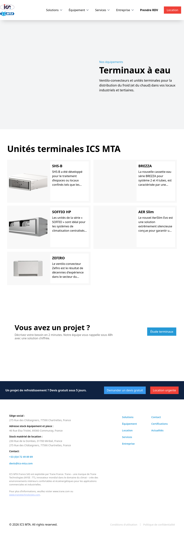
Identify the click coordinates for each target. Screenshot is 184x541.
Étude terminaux (161, 332)
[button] (54, 10)
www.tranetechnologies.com (24, 494)
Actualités (157, 430)
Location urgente (164, 390)
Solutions (52, 10)
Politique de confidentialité (159, 524)
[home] (7, 10)
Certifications (159, 423)
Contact (156, 417)
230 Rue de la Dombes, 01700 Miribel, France (35, 441)
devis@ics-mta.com (21, 463)
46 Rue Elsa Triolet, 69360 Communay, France (36, 430)
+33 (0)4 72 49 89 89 (21, 456)
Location (127, 430)
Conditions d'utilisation (123, 524)
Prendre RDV (149, 10)
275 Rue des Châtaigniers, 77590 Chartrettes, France (40, 420)
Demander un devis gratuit (125, 390)
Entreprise (123, 10)
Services (100, 10)
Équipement (77, 10)
